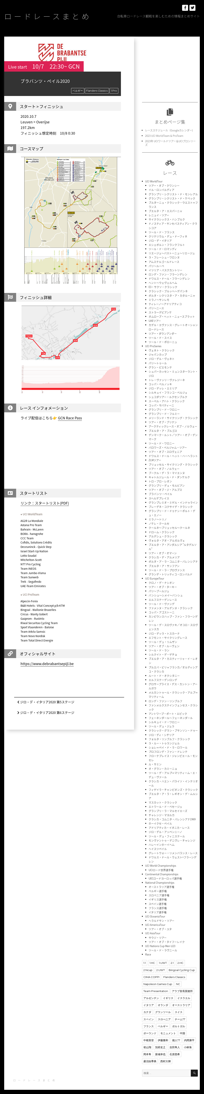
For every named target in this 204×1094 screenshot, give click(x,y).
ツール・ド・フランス (162, 231)
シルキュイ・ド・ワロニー (164, 718)
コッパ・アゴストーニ (162, 609)
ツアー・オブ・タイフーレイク (167, 937)
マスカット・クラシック (163, 798)
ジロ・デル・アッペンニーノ (165, 828)
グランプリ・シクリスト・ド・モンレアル (173, 194)
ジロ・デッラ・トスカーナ (164, 630)
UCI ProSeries (153, 345)
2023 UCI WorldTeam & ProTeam (164, 135)
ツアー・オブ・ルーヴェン (164, 643)
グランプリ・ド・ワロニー (164, 408)
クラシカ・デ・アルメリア (164, 555)
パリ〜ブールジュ (159, 588)
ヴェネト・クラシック (162, 349)
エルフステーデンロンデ (163, 676)
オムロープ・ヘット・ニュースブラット (172, 315)
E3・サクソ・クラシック (163, 286)
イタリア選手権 (158, 907)
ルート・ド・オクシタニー (164, 672)
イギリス (168, 993)
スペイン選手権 (158, 899)
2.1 (172, 958)
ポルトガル (178, 1021)
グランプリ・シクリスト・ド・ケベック (172, 198)
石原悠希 (175, 1049)
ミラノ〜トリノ (158, 517)
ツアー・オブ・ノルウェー (164, 467)
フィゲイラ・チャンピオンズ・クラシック (173, 786)
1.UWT (163, 958)
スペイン (148, 1014)
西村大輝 (165, 1056)
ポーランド (149, 1028)
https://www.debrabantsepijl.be (47, 663)
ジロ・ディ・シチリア (161, 731)
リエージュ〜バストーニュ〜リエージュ (172, 252)
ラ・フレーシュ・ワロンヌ (164, 257)
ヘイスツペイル (158, 844)
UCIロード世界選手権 (161, 865)
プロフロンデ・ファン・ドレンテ (168, 748)
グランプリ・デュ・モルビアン (167, 483)
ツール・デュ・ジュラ (161, 723)
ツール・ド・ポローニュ (163, 341)
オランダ (163, 1000)
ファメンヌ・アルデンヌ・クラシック (171, 605)
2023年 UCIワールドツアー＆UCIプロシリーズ (170, 142)
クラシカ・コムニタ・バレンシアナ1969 (172, 815)
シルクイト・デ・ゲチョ (163, 651)
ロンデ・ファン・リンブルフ (165, 697)
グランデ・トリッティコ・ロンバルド (170, 571)
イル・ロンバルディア (161, 189)
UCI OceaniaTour (155, 912)
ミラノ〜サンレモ (159, 299)
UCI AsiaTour (152, 928)
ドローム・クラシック (162, 530)
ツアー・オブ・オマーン (163, 550)
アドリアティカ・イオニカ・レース (169, 823)
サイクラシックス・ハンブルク (167, 219)
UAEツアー (155, 320)
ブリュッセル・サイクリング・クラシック (173, 462)
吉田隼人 (175, 1042)
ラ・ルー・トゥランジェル (164, 739)
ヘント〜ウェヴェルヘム (163, 282)
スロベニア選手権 (159, 891)
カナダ (147, 1007)
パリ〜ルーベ (156, 265)
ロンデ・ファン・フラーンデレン (168, 273)
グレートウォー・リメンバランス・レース (173, 849)
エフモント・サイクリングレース (168, 634)
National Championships (159, 878)
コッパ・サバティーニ (161, 404)
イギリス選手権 (158, 895)
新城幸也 (160, 1049)
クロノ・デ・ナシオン (162, 580)
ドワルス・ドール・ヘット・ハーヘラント (173, 454)
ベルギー (78, 90)
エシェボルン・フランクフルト (167, 244)
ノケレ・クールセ (159, 521)
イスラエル (183, 993)
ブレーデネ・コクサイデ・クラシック (171, 504)
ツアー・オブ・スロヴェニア (165, 450)
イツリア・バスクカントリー (165, 269)
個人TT (176, 1035)
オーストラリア (181, 1000)
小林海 (188, 1042)
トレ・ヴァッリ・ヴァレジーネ (167, 378)
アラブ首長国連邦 (182, 986)
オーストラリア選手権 (161, 882)
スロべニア (164, 1014)
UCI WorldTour (154, 181)
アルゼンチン (151, 993)
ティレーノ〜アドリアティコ (165, 303)
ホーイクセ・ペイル (160, 819)
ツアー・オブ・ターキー (163, 584)
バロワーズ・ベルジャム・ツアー (168, 446)
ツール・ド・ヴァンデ (162, 601)
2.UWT (160, 965)
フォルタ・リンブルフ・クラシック (169, 735)
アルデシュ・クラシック (163, 534)
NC (178, 979)
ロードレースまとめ (48, 16)
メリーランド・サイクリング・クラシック (173, 416)
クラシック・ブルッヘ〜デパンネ (168, 290)
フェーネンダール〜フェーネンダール (171, 714)
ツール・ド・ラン (159, 647)
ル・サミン (155, 760)
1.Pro (114, 90)
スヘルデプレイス (159, 496)
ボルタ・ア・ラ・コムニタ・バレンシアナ (173, 559)
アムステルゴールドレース (164, 261)
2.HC (180, 958)
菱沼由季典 (149, 1056)
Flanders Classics (97, 90)
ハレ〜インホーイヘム (162, 840)
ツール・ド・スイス (160, 336)
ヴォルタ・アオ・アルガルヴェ (167, 538)
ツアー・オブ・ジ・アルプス (165, 488)
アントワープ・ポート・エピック (168, 710)
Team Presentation (155, 986)
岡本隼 (147, 1049)
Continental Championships (161, 870)
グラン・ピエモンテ (160, 366)
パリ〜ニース (156, 307)
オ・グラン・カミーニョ (163, 765)
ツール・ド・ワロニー (162, 441)
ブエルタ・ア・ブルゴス (163, 429)
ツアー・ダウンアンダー (163, 332)
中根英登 (148, 1035)
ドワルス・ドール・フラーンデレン (169, 278)
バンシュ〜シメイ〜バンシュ (166, 592)
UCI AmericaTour (155, 920)
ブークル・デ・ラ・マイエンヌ (167, 471)
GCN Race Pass (70, 417)
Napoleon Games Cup (157, 979)
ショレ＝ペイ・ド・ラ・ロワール (168, 744)
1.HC (152, 958)
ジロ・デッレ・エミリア (163, 387)
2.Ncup (147, 965)
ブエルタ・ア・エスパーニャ (165, 210)
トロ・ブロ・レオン (160, 479)
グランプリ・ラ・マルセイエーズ (168, 807)
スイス (178, 1007)
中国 (182, 1028)
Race (148, 949)
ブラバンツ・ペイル (160, 492)
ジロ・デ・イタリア (160, 240)
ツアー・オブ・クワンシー (164, 185)
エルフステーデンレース (163, 597)
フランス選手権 (158, 903)
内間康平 (189, 1035)
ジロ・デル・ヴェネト (162, 357)
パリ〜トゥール (158, 362)
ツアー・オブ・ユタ (160, 924)
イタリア (148, 1000)
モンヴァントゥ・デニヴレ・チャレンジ (172, 836)
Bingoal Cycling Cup (182, 965)
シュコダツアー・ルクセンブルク (168, 395)
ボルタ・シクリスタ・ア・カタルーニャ (172, 294)
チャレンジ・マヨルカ (162, 811)
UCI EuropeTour (154, 576)
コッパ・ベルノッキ (160, 383)
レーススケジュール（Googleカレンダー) (169, 130)
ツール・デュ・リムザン (163, 639)
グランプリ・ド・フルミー (164, 412)
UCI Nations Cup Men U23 (160, 941)
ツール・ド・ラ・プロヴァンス (167, 567)
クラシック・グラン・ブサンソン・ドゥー (173, 727)
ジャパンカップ (158, 353)
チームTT (180, 1014)
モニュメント (168, 1028)
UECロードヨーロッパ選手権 (165, 874)
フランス (148, 1021)
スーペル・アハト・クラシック (167, 399)
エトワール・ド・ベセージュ (165, 802)
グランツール (163, 1007)
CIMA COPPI (151, 972)
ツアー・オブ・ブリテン (163, 420)
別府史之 (160, 1042)
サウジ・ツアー (158, 933)
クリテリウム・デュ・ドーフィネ (168, 236)
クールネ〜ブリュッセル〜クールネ (169, 525)
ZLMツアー (155, 458)
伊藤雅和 (163, 1035)
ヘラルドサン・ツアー (161, 916)
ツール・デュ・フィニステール (167, 832)
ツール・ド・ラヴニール (163, 945)
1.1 (144, 958)
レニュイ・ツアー (159, 215)
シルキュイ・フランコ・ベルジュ (168, 391)
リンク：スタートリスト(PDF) (45, 503)
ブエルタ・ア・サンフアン (164, 563)
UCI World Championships (160, 861)
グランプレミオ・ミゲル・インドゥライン (173, 500)
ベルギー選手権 (158, 886)
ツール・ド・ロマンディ (163, 248)
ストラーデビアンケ (160, 311)
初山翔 (147, 1042)
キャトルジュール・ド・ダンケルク (169, 475)
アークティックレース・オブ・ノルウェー (173, 425)
